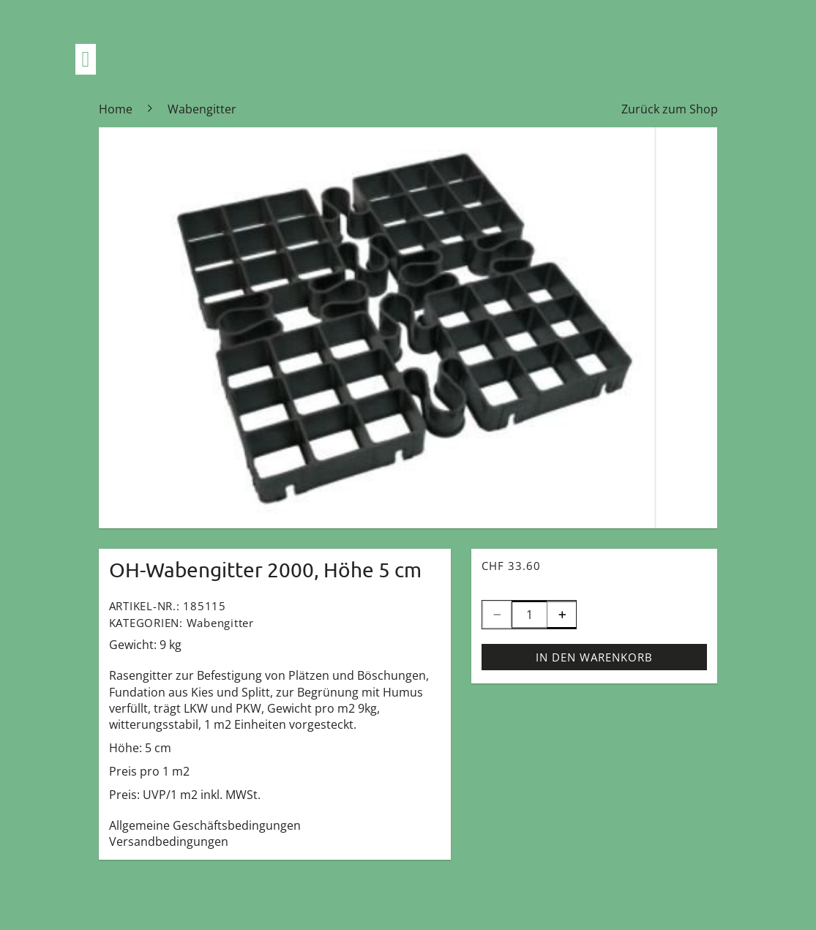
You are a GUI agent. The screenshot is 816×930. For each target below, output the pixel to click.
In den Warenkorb (594, 657)
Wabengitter (220, 622)
